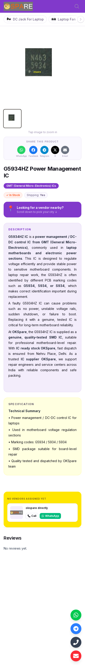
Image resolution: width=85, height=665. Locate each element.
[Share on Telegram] (44, 151)
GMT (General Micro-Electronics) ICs (31, 185)
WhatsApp (50, 516)
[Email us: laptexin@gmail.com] (75, 655)
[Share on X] (55, 151)
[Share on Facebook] (33, 151)
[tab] (12, 119)
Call (32, 516)
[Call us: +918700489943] (75, 642)
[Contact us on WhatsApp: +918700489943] (75, 615)
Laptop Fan (63, 19)
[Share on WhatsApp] (21, 151)
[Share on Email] (65, 151)
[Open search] (76, 6)
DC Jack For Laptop (25, 19)
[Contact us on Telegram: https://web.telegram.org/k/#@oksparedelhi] (75, 628)
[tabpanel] (42, 67)
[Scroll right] (80, 19)
